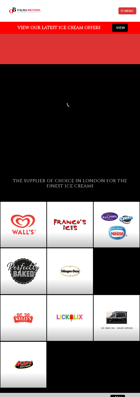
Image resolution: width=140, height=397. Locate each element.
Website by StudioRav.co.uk (97, 394)
